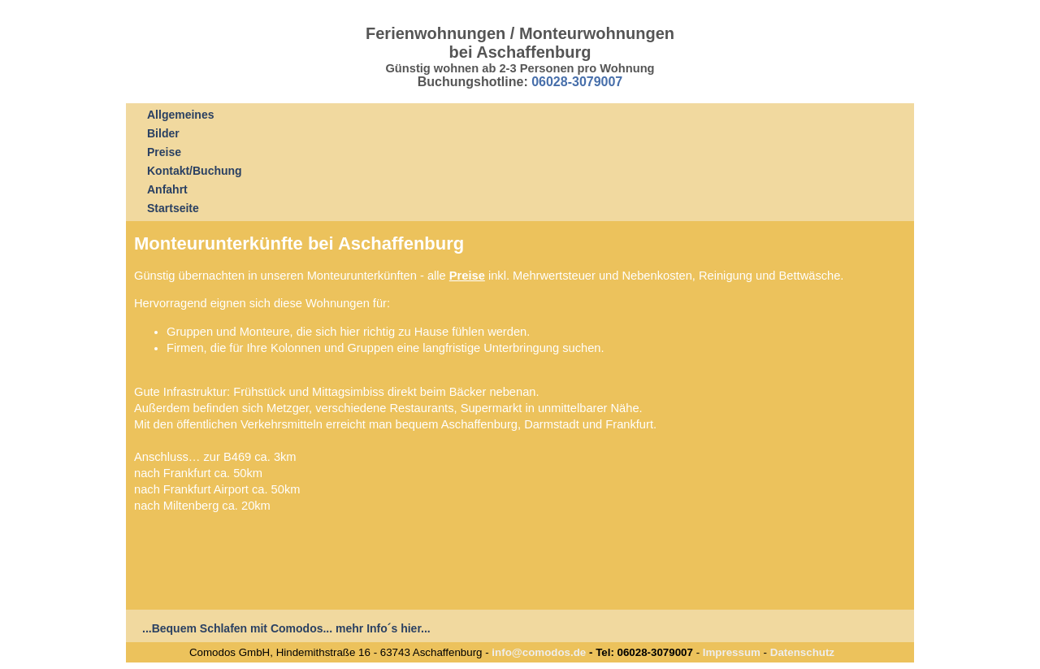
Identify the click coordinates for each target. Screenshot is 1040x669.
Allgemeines (180, 114)
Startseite (173, 208)
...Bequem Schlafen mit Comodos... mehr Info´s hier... (286, 628)
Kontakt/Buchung (194, 170)
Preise (164, 152)
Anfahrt (167, 189)
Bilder (163, 133)
